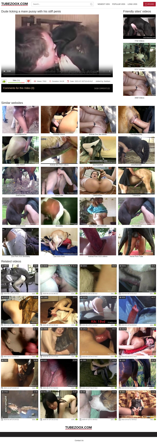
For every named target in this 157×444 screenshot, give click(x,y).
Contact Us (79, 440)
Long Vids (132, 4)
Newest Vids (104, 4)
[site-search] (91, 4)
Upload (149, 4)
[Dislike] (28, 81)
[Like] (4, 81)
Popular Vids (118, 4)
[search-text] (62, 4)
